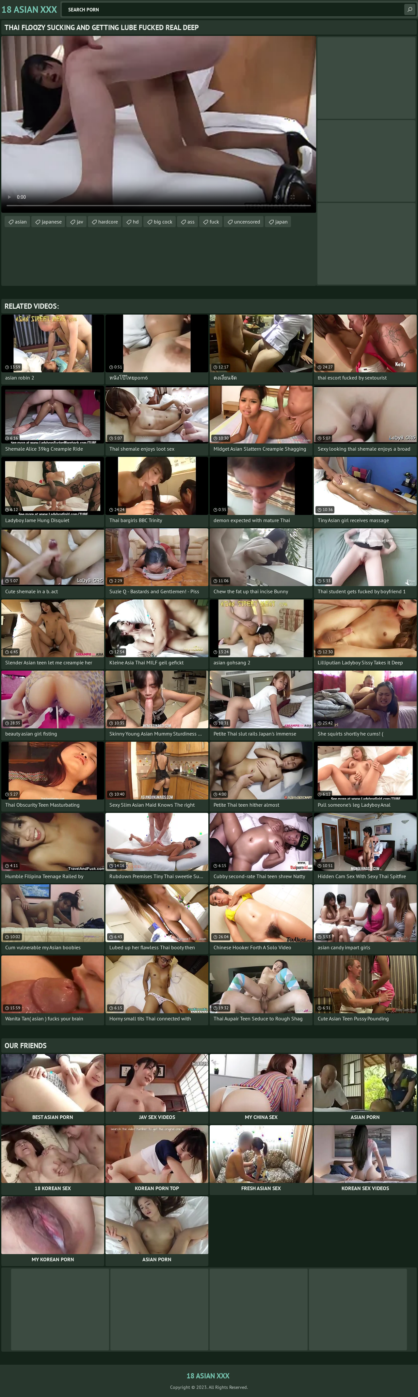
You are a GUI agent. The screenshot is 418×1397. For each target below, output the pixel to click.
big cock (163, 221)
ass (191, 221)
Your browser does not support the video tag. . (158, 124)
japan (281, 221)
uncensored (247, 221)
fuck (214, 221)
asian (21, 221)
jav (80, 221)
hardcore (108, 221)
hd (136, 221)
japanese (52, 221)
